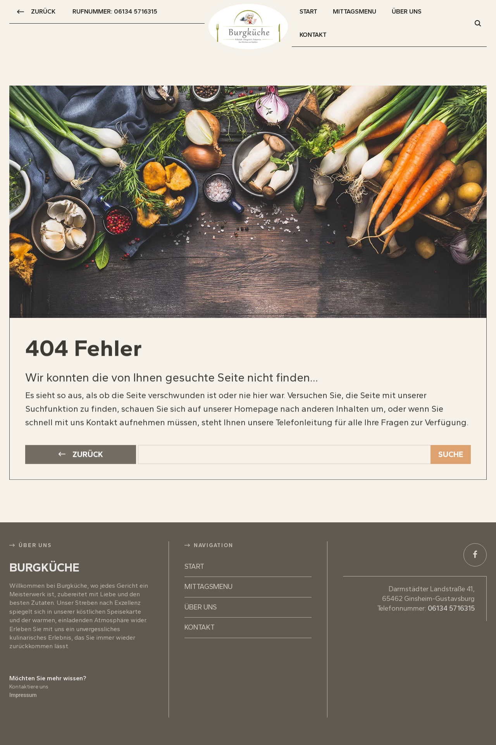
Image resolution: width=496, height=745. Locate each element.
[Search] (451, 443)
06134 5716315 (451, 596)
